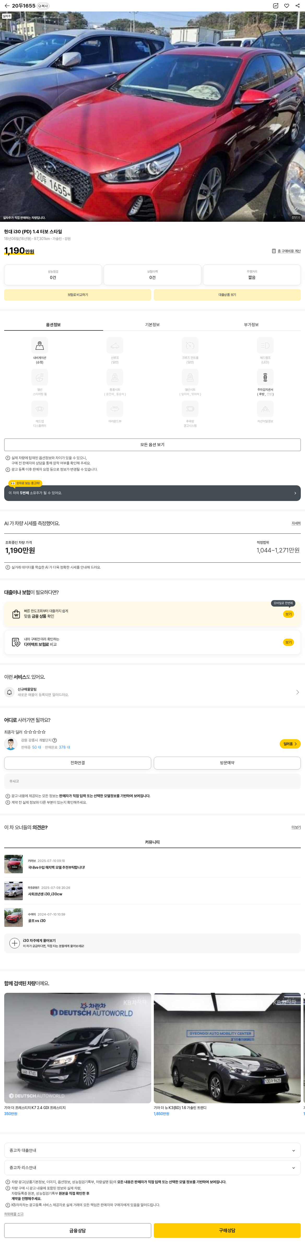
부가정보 (251, 324)
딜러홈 (288, 744)
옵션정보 (53, 324)
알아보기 (152, 614)
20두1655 (30, 6)
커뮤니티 (152, 842)
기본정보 (152, 324)
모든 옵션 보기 (152, 444)
